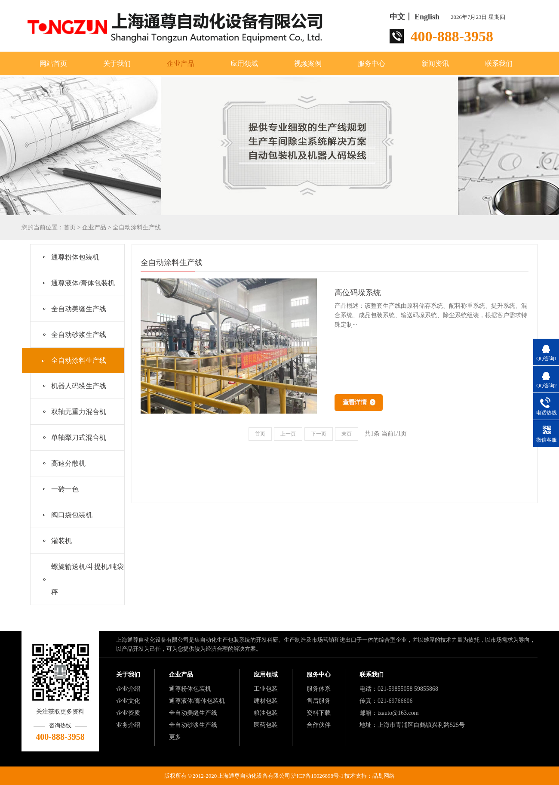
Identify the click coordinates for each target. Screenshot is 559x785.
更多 (175, 737)
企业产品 (180, 63)
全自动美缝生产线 (78, 308)
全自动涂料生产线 (137, 227)
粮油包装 (266, 713)
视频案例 (308, 63)
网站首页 (53, 63)
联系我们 (499, 63)
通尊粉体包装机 (75, 257)
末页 (346, 434)
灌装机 (61, 540)
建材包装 (266, 701)
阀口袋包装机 (71, 515)
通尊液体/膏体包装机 (83, 283)
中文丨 (401, 16)
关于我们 (117, 63)
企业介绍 (128, 689)
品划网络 (383, 776)
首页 (70, 227)
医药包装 (266, 725)
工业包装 (266, 689)
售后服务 (319, 701)
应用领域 (244, 63)
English (427, 16)
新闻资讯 (435, 63)
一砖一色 (65, 489)
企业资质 (128, 713)
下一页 (318, 434)
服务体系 (319, 689)
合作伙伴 (319, 725)
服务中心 (371, 63)
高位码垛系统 (358, 292)
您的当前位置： (43, 227)
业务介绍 (128, 725)
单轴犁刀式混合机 (78, 437)
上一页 (288, 434)
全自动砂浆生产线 (78, 334)
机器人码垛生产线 (78, 385)
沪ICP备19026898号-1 (317, 776)
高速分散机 (68, 463)
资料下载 (319, 713)
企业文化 (128, 701)
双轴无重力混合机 (78, 411)
